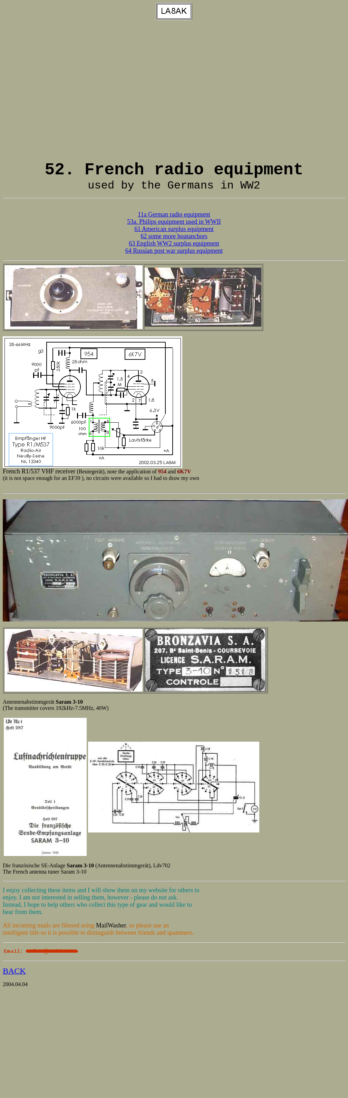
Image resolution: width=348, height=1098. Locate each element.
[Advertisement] (64, 90)
